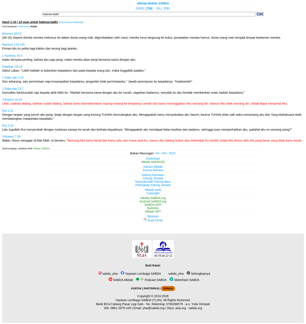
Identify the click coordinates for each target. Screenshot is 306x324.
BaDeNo (153, 208)
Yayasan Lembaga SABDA (141, 273)
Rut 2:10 (7, 125)
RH (164, 153)
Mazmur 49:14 (11, 33)
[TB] (149, 8)
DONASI (168, 288)
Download (153, 158)
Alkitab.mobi (153, 190)
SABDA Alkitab (121, 280)
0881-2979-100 (120, 308)
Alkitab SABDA (41, 148)
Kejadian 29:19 (12, 66)
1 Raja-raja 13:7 (13, 88)
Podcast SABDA (151, 280)
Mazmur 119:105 (13, 44)
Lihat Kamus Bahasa (71, 22)
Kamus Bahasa (153, 170)
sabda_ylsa (108, 273)
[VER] (140, 8)
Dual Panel (153, 220)
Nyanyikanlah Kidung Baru (153, 181)
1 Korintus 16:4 (12, 55)
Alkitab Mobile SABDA (153, 3)
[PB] (166, 8)
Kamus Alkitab (152, 166)
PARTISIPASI (151, 288)
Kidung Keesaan (153, 175)
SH (157, 153)
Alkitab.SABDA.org (153, 198)
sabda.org (195, 308)
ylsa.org (180, 308)
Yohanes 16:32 (12, 99)
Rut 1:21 (7, 110)
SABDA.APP (153, 204)
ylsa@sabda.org (153, 308)
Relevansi (23, 26)
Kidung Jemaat (153, 178)
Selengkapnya (198, 273)
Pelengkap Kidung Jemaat (153, 185)
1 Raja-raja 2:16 (13, 77)
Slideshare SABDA (184, 280)
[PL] (159, 8)
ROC (172, 153)
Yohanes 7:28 (11, 136)
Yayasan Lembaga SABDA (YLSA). (139, 300)
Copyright (153, 193)
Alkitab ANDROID (153, 162)
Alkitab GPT (153, 211)
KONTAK (136, 288)
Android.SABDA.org (153, 201)
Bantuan (153, 216)
